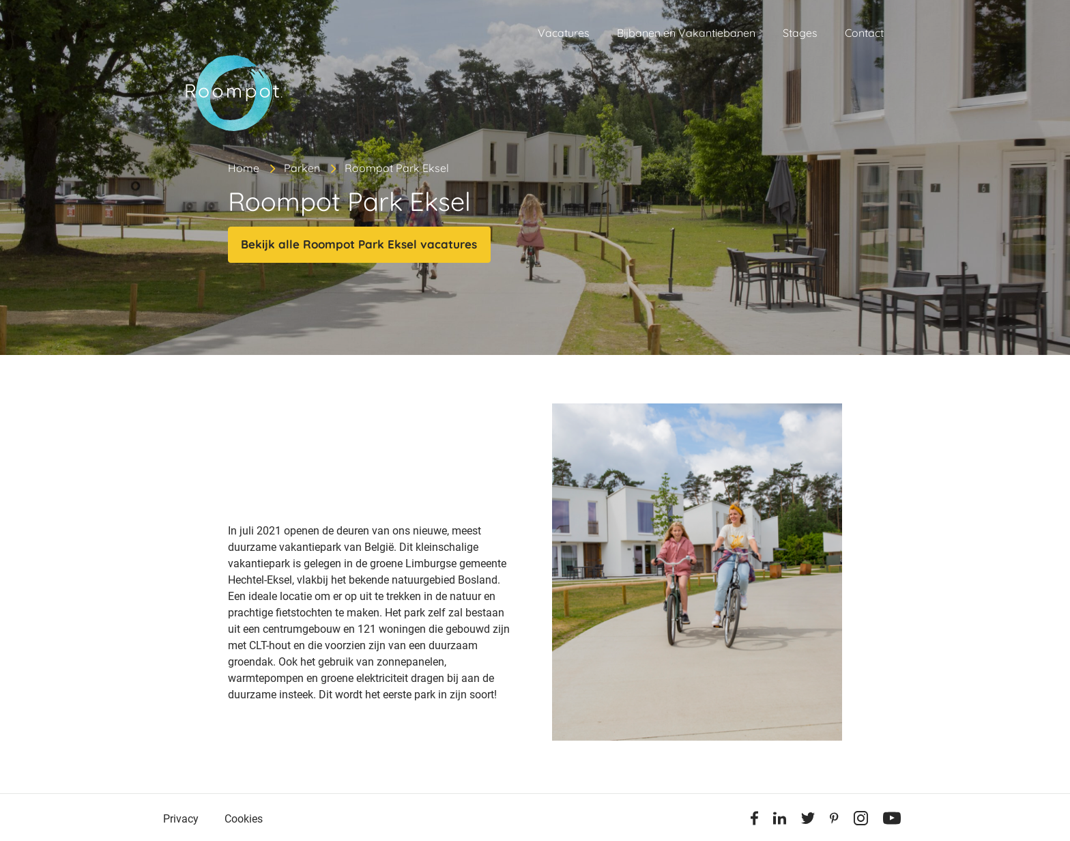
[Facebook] (754, 820)
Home (243, 168)
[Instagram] (861, 820)
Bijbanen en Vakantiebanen (686, 33)
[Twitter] (808, 820)
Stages (800, 33)
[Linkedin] (779, 820)
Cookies (244, 818)
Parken (302, 168)
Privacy (181, 818)
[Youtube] (892, 820)
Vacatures (564, 33)
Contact (864, 33)
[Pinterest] (834, 820)
